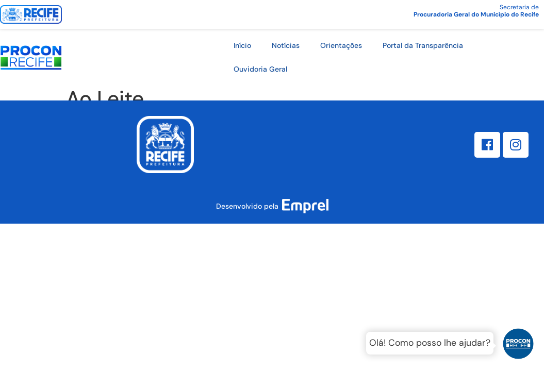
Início (242, 45)
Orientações (341, 45)
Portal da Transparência (423, 45)
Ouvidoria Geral (260, 69)
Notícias (286, 45)
